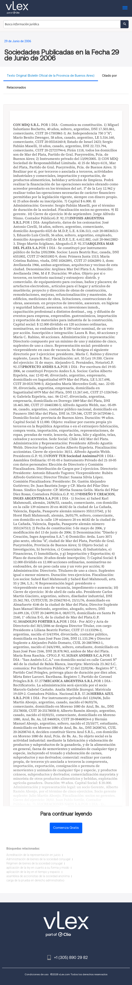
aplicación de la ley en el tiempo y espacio (33, 872)
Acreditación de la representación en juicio (33, 855)
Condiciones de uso (36, 974)
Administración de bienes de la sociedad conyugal (38, 859)
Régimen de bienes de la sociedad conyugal (34, 863)
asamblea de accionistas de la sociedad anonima (38, 876)
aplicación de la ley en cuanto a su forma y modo (37, 867)
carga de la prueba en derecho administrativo (35, 880)
